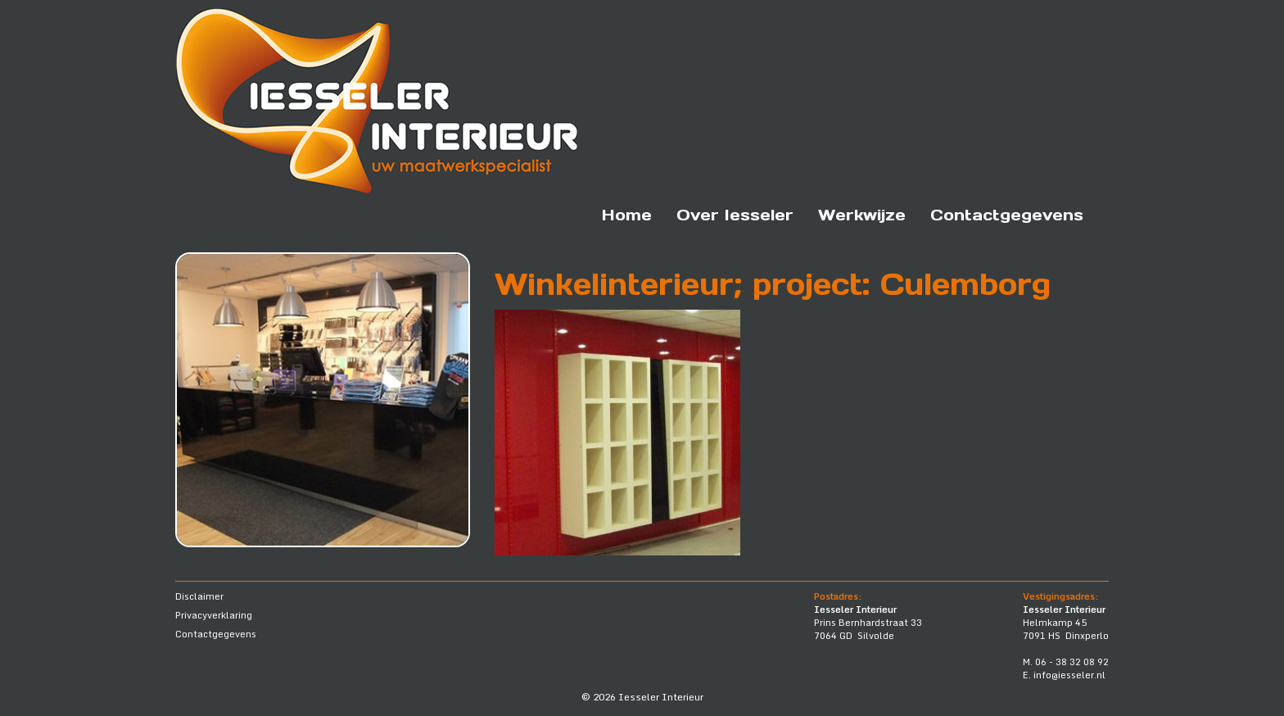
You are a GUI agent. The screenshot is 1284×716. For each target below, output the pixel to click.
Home (627, 214)
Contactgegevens (1006, 214)
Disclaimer (199, 596)
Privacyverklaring (213, 615)
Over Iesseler (734, 214)
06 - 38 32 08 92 (1072, 662)
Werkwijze (862, 214)
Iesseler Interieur (660, 697)
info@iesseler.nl (1069, 675)
